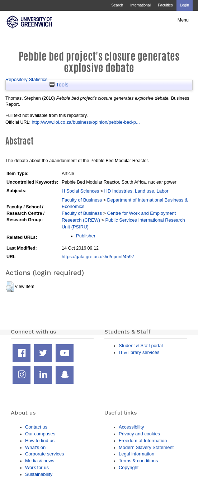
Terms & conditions (138, 460)
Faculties (165, 5)
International (140, 5)
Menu (183, 20)
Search (117, 5)
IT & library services (139, 352)
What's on (35, 447)
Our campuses (40, 433)
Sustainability (38, 474)
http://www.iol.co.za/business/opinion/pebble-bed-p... (86, 122)
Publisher (85, 235)
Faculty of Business (82, 200)
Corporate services (44, 454)
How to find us (40, 440)
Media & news (39, 460)
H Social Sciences (80, 191)
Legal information (136, 454)
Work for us (37, 467)
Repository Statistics (26, 79)
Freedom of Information (143, 440)
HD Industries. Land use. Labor (136, 191)
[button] (10, 287)
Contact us (36, 427)
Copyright (128, 467)
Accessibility (131, 427)
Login (184, 5)
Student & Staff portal (141, 345)
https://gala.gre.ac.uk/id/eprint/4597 (98, 256)
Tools (59, 85)
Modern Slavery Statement (146, 447)
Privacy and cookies (139, 433)
